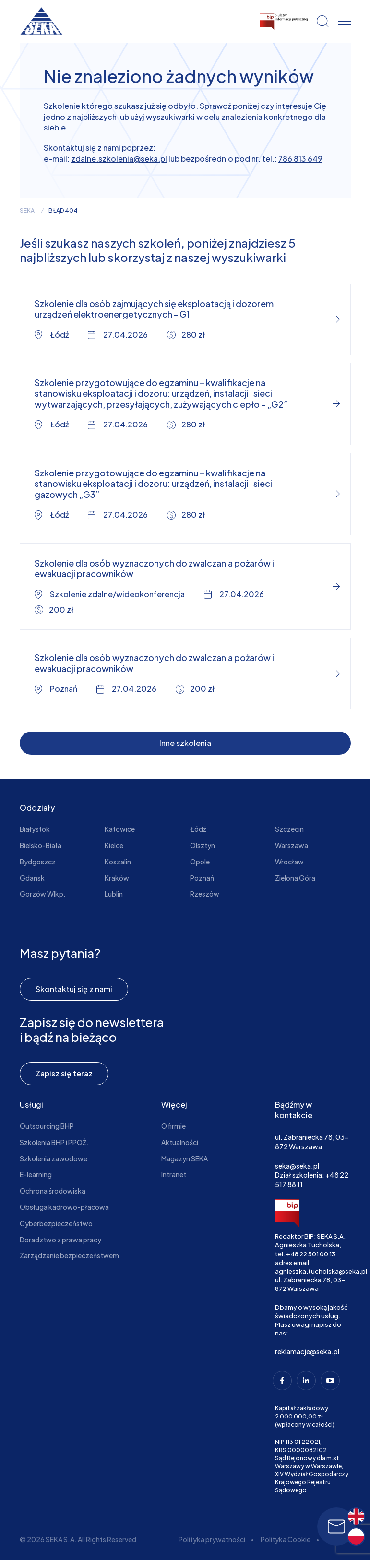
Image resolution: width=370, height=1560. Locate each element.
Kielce (114, 845)
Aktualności (179, 1142)
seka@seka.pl (297, 1165)
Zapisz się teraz (64, 1073)
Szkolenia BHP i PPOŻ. (54, 1142)
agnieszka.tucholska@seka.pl (321, 1271)
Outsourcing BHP (47, 1126)
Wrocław (289, 861)
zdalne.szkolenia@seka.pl (119, 159)
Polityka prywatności (212, 1539)
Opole (200, 861)
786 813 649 (300, 159)
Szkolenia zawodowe (53, 1158)
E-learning (36, 1174)
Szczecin (289, 829)
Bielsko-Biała (40, 845)
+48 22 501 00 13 (310, 1254)
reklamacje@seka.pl (307, 1351)
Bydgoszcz (38, 861)
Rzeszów (204, 893)
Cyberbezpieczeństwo (56, 1223)
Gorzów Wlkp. (43, 893)
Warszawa (291, 845)
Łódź (198, 829)
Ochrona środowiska (52, 1190)
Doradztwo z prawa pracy (60, 1239)
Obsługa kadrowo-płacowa (64, 1207)
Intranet (173, 1174)
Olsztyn (202, 845)
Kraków (117, 878)
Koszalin (118, 861)
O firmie (173, 1126)
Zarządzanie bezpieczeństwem (69, 1255)
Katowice (120, 829)
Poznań (202, 878)
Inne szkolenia (185, 743)
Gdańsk (32, 878)
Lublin (114, 893)
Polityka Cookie (285, 1539)
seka (27, 210)
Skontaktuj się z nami (74, 989)
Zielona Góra (295, 878)
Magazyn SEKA (184, 1158)
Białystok (35, 829)
